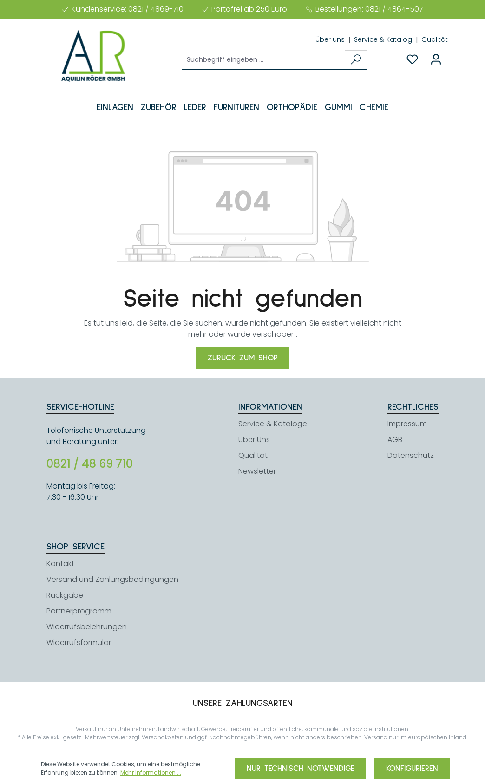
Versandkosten (163, 737)
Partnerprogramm (78, 611)
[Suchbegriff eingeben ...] (264, 59)
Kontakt (60, 563)
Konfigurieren (412, 768)
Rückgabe (64, 595)
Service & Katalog (384, 39)
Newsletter (257, 471)
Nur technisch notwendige (300, 768)
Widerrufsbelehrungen (86, 626)
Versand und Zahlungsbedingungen (112, 579)
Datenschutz (410, 455)
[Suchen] (356, 59)
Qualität (434, 39)
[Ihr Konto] (436, 59)
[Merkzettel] (412, 59)
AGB (394, 439)
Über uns (331, 39)
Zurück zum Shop (243, 358)
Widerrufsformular (78, 642)
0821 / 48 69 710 (89, 464)
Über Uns (254, 439)
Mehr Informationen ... (150, 772)
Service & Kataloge (272, 423)
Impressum (407, 423)
